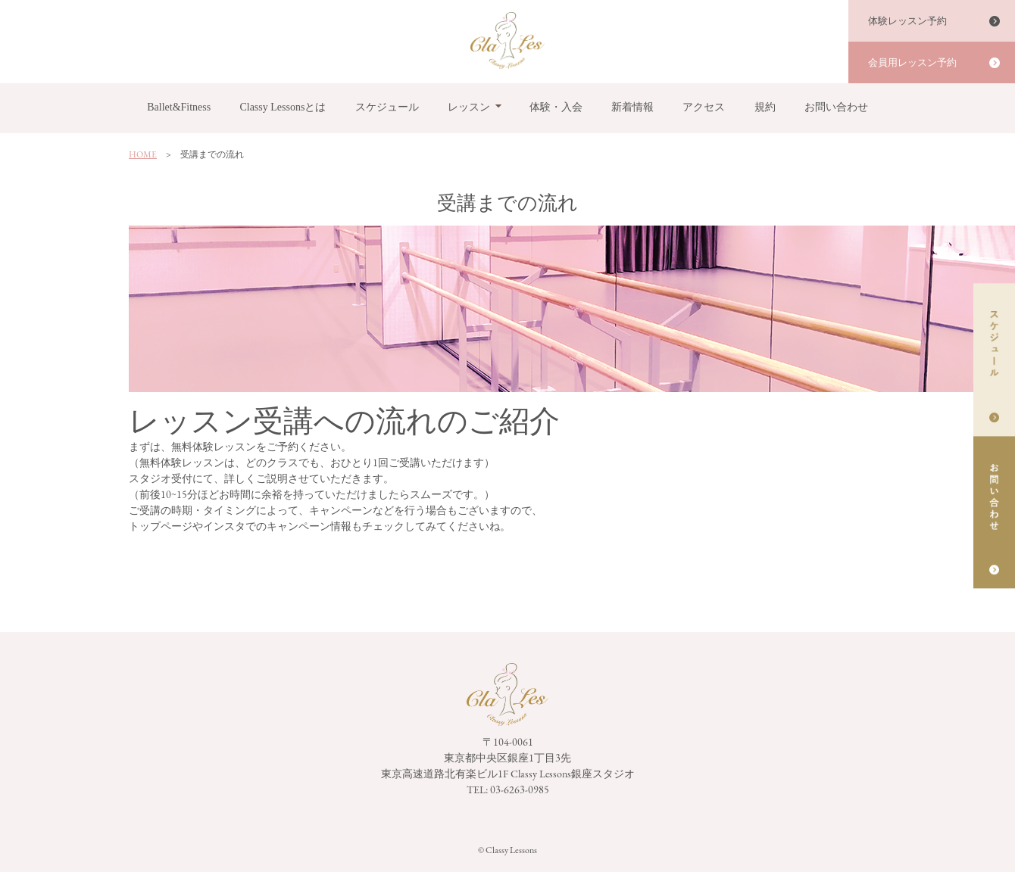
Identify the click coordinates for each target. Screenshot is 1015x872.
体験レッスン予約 (907, 20)
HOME (143, 154)
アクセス (703, 107)
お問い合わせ (836, 107)
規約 (765, 107)
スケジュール (387, 107)
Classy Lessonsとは (282, 107)
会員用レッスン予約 (912, 62)
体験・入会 (555, 107)
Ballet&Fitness (179, 107)
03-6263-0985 (519, 789)
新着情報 (632, 107)
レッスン (469, 107)
